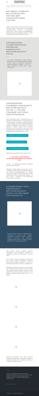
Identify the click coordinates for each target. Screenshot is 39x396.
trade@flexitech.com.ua (11, 384)
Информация (13, 5)
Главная (8, 5)
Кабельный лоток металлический (23, 5)
